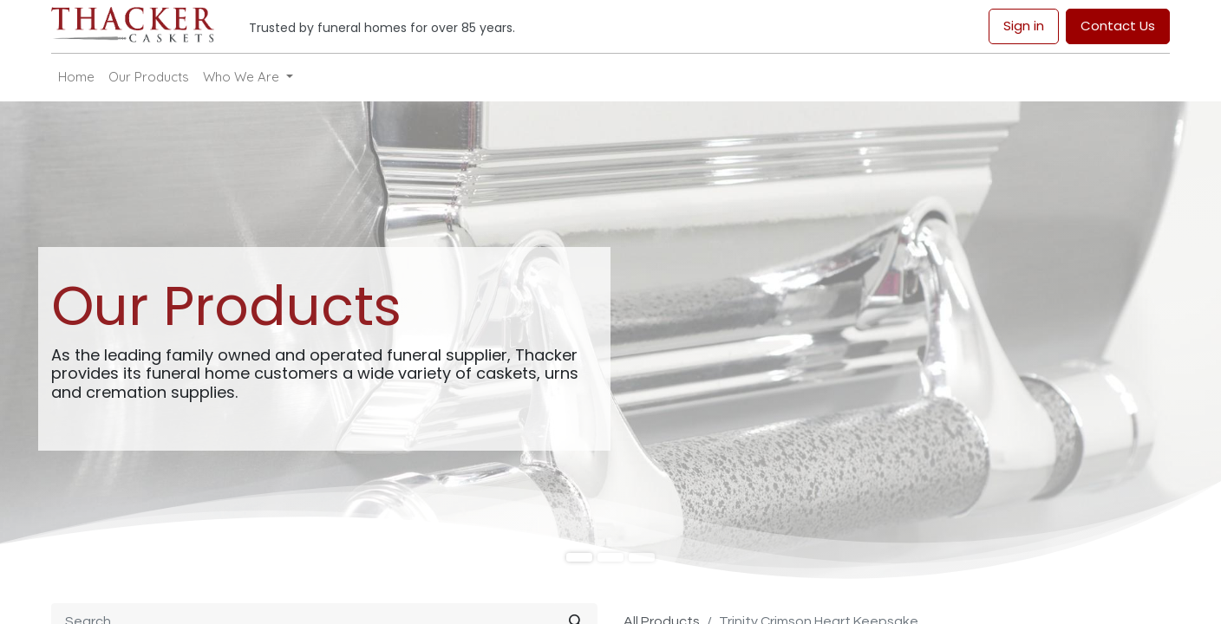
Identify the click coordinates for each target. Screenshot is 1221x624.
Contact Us (1118, 25)
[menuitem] (76, 77)
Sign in (1023, 25)
